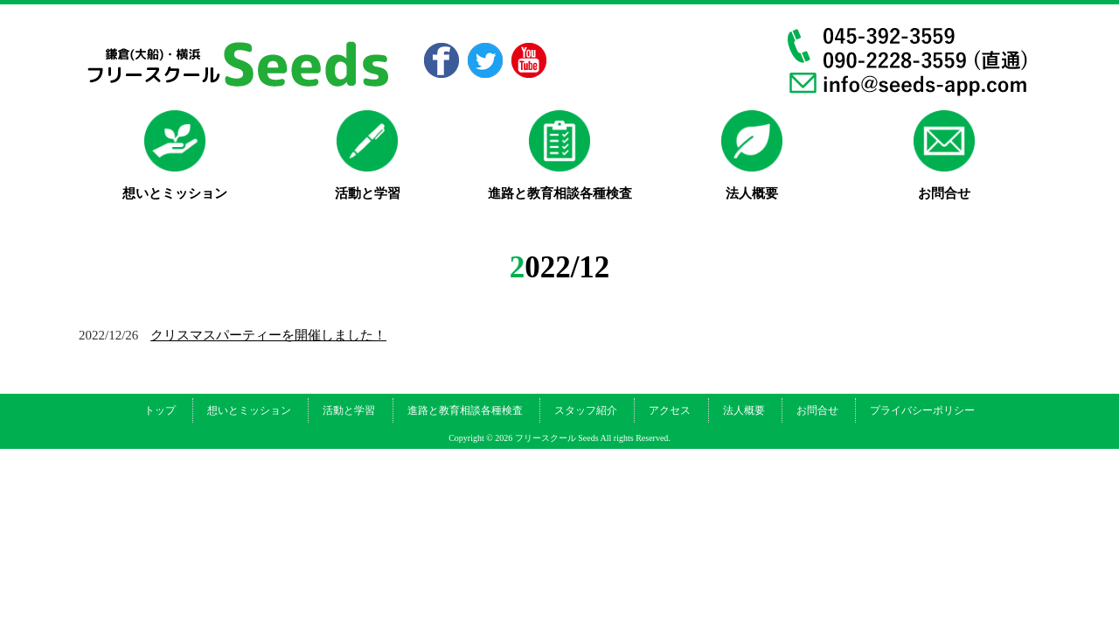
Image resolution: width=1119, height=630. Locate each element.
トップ (160, 410)
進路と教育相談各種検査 (465, 410)
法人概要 (744, 410)
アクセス (670, 410)
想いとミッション (249, 410)
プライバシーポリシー (922, 410)
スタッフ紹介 (585, 410)
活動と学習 (349, 410)
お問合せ (817, 410)
